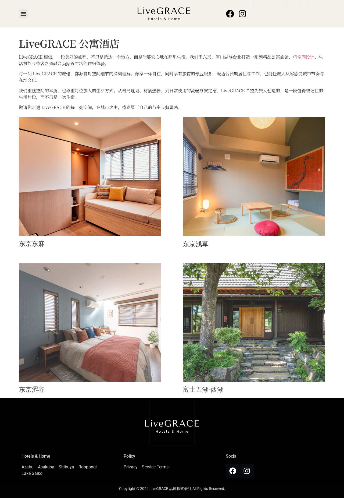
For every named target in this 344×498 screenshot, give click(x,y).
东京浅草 (196, 244)
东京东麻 (32, 244)
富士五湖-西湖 (203, 389)
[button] (23, 13)
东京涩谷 (32, 389)
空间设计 (305, 57)
